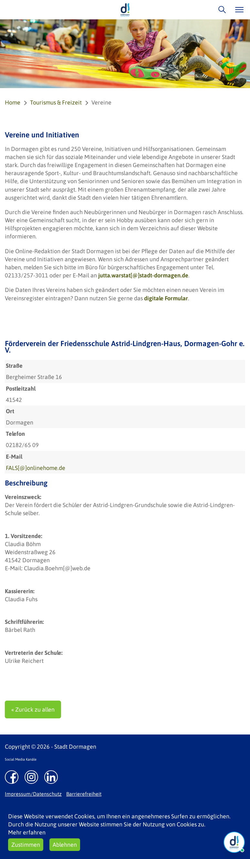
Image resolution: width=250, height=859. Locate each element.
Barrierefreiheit (83, 794)
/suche (220, 9)
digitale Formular (166, 298)
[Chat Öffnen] (234, 842)
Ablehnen (65, 844)
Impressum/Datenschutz (33, 794)
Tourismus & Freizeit (56, 102)
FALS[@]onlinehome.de (35, 467)
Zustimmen (25, 844)
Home (12, 102)
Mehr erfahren (27, 832)
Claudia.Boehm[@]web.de (57, 568)
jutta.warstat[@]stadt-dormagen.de (143, 275)
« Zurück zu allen (33, 709)
